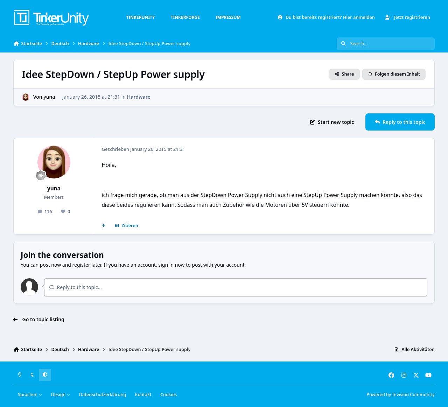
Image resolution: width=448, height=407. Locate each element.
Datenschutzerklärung (102, 395)
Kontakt (143, 395)
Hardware (138, 96)
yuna (49, 96)
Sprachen (30, 395)
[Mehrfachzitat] (103, 225)
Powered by (400, 395)
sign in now (172, 264)
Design (60, 395)
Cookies (168, 395)
